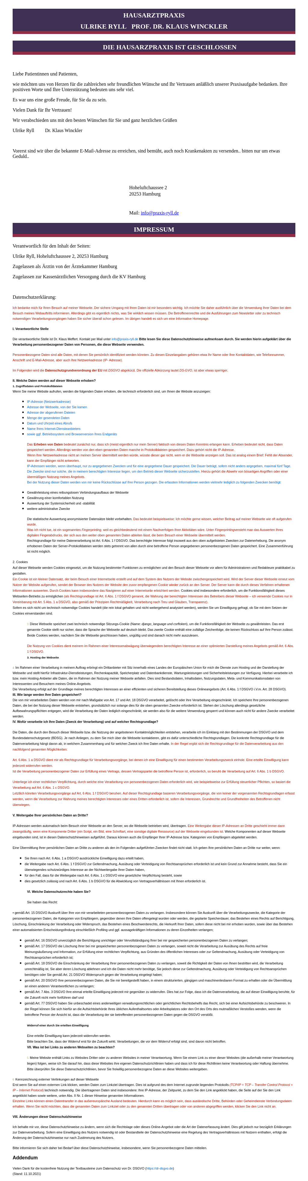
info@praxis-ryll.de (160, 212)
